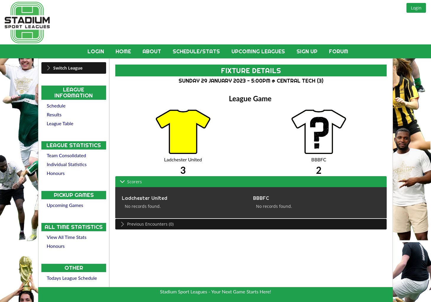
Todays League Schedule (72, 278)
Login (97, 51)
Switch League (67, 68)
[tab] (73, 68)
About (152, 51)
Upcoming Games (65, 205)
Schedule (56, 105)
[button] (416, 8)
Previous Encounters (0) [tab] (147, 224)
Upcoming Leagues (258, 51)
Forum (338, 51)
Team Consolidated (66, 155)
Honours (56, 173)
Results (54, 114)
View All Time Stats (66, 237)
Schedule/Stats (197, 51)
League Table (60, 123)
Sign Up (307, 51)
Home (124, 51)
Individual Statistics (67, 164)
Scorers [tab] (131, 181)
